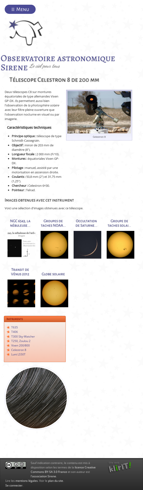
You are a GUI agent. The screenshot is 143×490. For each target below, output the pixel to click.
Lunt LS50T (18, 354)
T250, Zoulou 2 (20, 341)
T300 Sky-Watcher (23, 336)
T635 (14, 327)
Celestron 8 (18, 350)
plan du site (55, 480)
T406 (14, 332)
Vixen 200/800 (20, 345)
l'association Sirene (43, 476)
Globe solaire (53, 274)
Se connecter (14, 485)
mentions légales (26, 480)
